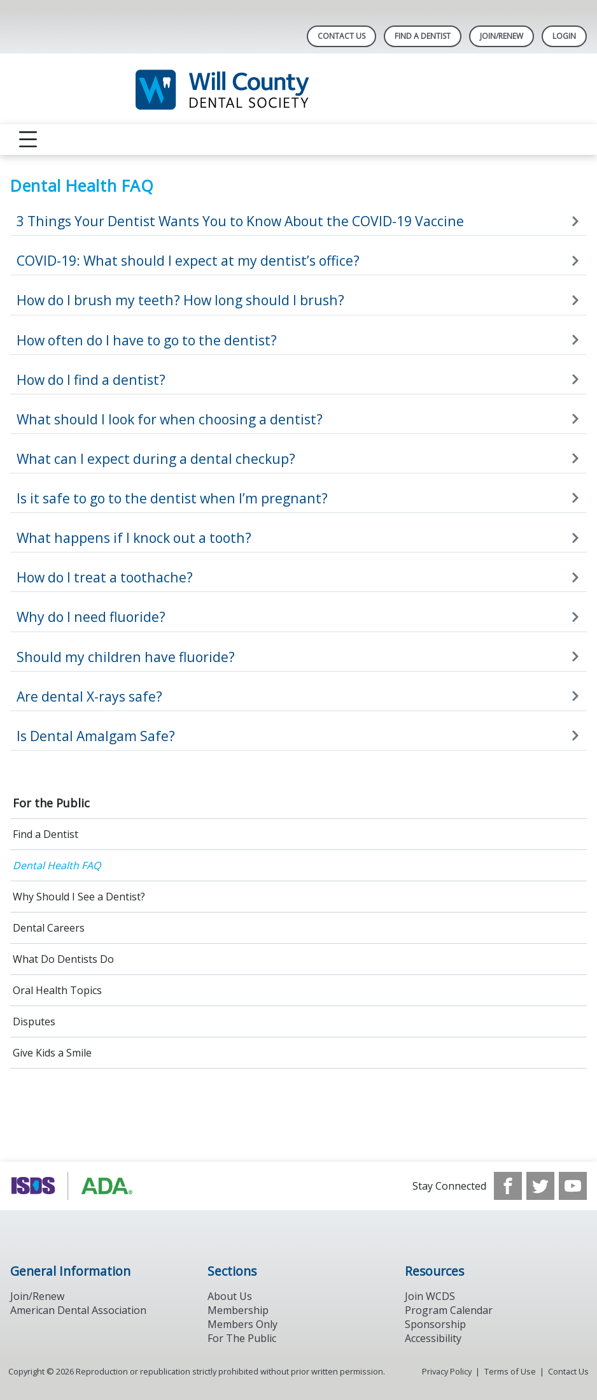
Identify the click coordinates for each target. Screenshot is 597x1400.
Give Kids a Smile (52, 1053)
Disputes (34, 1021)
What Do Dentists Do (63, 959)
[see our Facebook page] (508, 1186)
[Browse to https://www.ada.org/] (74, 1186)
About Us (229, 1296)
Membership (238, 1310)
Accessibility (433, 1338)
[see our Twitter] (540, 1186)
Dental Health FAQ (57, 865)
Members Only (242, 1324)
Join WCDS (430, 1296)
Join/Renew (501, 36)
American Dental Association (78, 1310)
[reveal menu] (28, 139)
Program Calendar (449, 1310)
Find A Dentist (423, 36)
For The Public (241, 1338)
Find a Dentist (45, 834)
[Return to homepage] (298, 89)
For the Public (51, 803)
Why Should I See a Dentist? (79, 897)
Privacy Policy (447, 1371)
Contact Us (341, 36)
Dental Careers (49, 928)
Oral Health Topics (57, 990)
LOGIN (564, 36)
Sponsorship (435, 1324)
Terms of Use (510, 1371)
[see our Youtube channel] (573, 1186)
